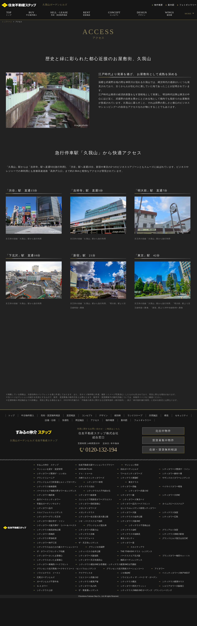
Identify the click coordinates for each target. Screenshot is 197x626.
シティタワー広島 (170, 517)
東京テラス (133, 482)
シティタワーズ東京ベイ (133, 499)
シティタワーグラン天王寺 (49, 517)
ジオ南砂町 (125, 573)
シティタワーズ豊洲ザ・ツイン (176, 469)
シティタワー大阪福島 (88, 556)
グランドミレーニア (46, 478)
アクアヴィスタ (85, 573)
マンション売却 (131, 465)
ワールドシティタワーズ (131, 473)
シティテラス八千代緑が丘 (99, 491)
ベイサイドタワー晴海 (172, 486)
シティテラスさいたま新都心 (49, 560)
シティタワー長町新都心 (89, 504)
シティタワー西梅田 (46, 534)
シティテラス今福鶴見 (130, 534)
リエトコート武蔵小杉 (88, 577)
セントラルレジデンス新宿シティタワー (138, 508)
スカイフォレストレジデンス (49, 512)
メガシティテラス (86, 512)
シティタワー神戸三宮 (47, 543)
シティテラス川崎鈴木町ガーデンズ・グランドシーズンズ (146, 590)
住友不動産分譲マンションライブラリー (96, 465)
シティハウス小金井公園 (89, 551)
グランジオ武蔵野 (97, 547)
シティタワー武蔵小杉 (138, 491)
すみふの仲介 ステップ (48, 465)
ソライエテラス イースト (49, 573)
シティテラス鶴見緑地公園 (49, 530)
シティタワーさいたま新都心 (49, 556)
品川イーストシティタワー (49, 499)
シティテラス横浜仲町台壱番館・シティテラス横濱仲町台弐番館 (107, 564)
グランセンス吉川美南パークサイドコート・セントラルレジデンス (66, 568)
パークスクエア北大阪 (130, 556)
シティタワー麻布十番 (172, 473)
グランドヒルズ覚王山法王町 (175, 538)
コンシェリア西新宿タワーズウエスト (95, 499)
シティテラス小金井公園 (131, 517)
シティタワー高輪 (128, 486)
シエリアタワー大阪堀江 (173, 586)
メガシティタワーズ (87, 508)
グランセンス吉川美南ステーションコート (125, 568)
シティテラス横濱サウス (173, 581)
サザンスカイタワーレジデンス (176, 478)
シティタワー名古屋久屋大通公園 (93, 517)
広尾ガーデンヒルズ (46, 577)
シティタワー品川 (45, 508)
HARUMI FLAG (85, 469)
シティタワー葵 (127, 543)
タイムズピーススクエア (173, 504)
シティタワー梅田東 (46, 495)
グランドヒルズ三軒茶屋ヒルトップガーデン (56, 482)
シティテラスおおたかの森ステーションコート (57, 547)
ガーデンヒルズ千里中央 (48, 581)
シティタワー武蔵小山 (88, 530)
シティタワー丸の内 (87, 586)
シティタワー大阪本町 (130, 521)
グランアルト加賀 (170, 530)
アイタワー (159, 568)
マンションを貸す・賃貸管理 (49, 469)
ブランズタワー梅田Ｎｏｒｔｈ (176, 556)
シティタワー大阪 (128, 512)
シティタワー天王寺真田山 (90, 560)
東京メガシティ (127, 538)
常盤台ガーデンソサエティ (49, 504)
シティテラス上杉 (45, 590)
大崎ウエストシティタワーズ (91, 478)
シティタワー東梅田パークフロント (52, 564)
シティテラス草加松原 (47, 538)
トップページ (7, 22)
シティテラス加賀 (170, 512)
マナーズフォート (86, 538)
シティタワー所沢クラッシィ (133, 586)
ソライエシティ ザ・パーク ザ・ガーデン (139, 577)
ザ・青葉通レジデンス (88, 590)
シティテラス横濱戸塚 (88, 581)
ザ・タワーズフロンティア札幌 (50, 551)
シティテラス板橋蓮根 (47, 486)
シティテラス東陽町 (129, 478)
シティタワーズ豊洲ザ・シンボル (51, 473)
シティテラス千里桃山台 (139, 525)
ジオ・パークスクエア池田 (90, 521)
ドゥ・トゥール (85, 473)
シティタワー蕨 (127, 495)
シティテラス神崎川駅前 (173, 534)
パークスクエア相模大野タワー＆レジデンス (56, 491)
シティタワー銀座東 (87, 495)
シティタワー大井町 (171, 495)
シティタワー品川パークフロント (135, 504)
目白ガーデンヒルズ (129, 469)
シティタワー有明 (95, 482)
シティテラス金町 (128, 530)
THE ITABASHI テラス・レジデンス (136, 551)
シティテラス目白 (86, 486)
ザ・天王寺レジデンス (88, 543)
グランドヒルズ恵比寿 (97, 525)
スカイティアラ (137, 547)
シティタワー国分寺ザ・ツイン (50, 521)
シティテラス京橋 (86, 534)
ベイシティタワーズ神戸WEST (176, 573)
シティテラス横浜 (128, 581)
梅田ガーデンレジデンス (131, 560)
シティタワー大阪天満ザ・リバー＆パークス (56, 525)
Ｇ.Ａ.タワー (42, 586)
